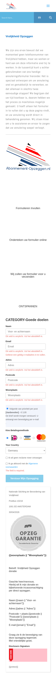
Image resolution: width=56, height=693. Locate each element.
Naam (8, 326)
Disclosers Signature (19, 646)
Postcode (10, 375)
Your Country (12, 445)
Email (8, 341)
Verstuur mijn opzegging (24, 478)
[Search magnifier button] (50, 17)
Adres (9, 360)
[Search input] (17, 17)
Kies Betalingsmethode (17, 430)
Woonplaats (11, 390)
